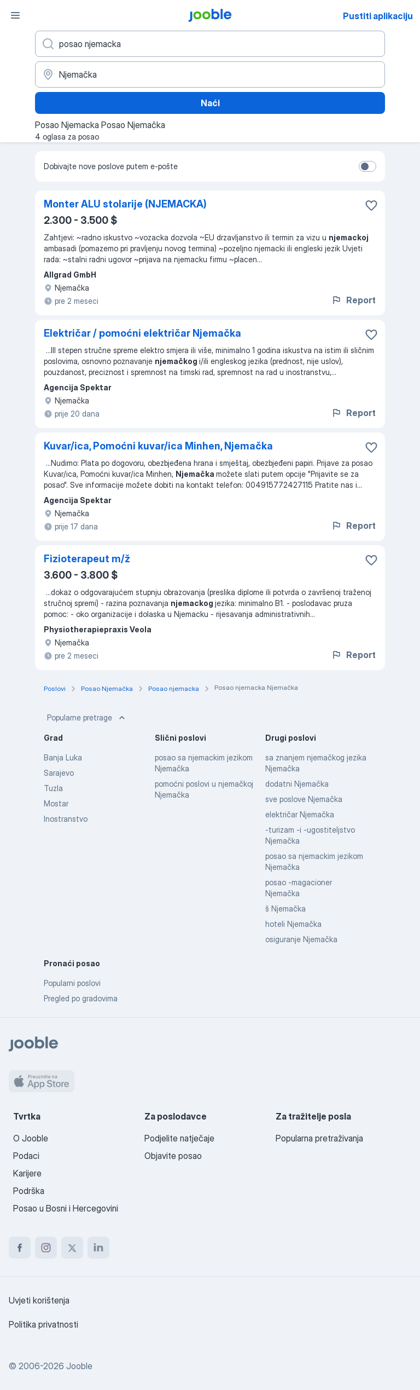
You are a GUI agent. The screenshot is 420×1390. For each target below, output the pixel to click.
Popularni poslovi (72, 983)
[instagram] (46, 1248)
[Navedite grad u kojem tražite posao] (210, 74)
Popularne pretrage (87, 717)
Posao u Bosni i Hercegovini (65, 1208)
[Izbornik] (15, 15)
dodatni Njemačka (297, 783)
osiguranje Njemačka (301, 939)
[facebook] (20, 1248)
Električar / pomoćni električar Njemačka (142, 333)
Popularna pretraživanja (319, 1138)
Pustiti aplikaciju (378, 15)
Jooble (79, 1365)
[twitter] (72, 1248)
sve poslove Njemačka (303, 799)
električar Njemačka (299, 814)
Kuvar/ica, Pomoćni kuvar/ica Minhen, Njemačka (158, 446)
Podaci (26, 1155)
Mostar (56, 803)
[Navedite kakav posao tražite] (210, 44)
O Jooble (30, 1138)
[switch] (367, 166)
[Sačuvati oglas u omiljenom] (371, 205)
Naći (210, 102)
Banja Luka (63, 757)
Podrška (28, 1190)
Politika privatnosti (43, 1324)
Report (353, 300)
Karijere (27, 1173)
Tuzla (53, 788)
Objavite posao (173, 1155)
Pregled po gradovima (81, 998)
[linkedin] (98, 1248)
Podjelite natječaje (179, 1138)
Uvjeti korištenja (39, 1300)
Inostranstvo (66, 818)
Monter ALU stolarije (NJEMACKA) (125, 204)
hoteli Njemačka (293, 923)
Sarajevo (59, 772)
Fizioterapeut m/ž (87, 558)
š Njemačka (285, 908)
